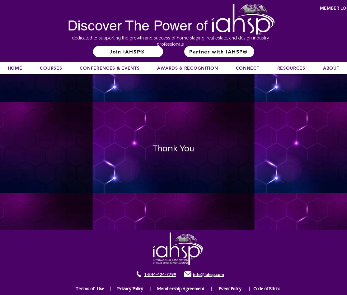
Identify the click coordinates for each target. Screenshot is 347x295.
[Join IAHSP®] (128, 51)
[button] (51, 68)
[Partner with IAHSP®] (219, 51)
